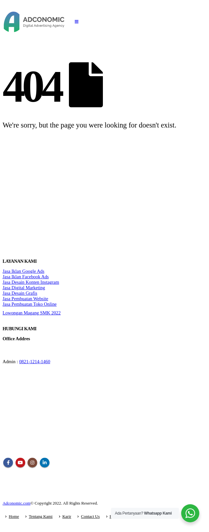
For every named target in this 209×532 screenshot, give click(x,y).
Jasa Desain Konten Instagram (31, 282)
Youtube (20, 462)
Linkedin (45, 462)
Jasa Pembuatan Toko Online (30, 304)
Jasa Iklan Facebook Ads (26, 276)
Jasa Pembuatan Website (25, 298)
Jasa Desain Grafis (20, 293)
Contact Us (90, 516)
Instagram (32, 462)
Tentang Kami (41, 516)
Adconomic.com (16, 503)
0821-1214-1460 (34, 361)
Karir (66, 516)
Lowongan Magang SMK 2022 (31, 312)
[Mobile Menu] (76, 21)
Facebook (8, 462)
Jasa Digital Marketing (24, 287)
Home (14, 516)
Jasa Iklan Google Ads (23, 271)
